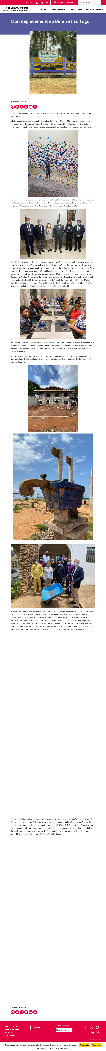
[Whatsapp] (22, 107)
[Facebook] (13, 107)
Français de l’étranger (59, 9)
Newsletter (99, 9)
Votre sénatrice (44, 9)
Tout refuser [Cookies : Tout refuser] (96, 1045)
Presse (79, 9)
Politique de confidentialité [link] (59, 1048)
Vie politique (90, 9)
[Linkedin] (31, 107)
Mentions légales (95, 1039)
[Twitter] (17, 107)
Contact (36, 1027)
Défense (72, 9)
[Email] (35, 107)
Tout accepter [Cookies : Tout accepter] (84, 1045)
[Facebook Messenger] (26, 107)
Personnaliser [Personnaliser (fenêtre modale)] (42, 1048)
